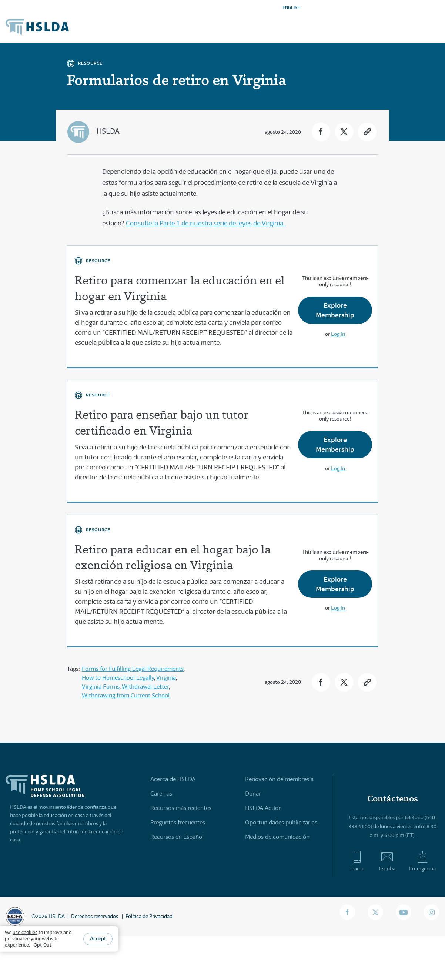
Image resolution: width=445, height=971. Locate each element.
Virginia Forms (101, 686)
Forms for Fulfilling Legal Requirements (133, 669)
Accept (98, 938)
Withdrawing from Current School (126, 695)
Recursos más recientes (180, 808)
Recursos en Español (177, 837)
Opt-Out (42, 945)
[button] (320, 132)
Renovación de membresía (279, 779)
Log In (338, 334)
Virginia (166, 678)
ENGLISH (291, 7)
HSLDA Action (263, 808)
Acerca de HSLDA (172, 779)
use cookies (25, 932)
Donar (253, 793)
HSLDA (108, 131)
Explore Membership (335, 310)
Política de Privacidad (149, 916)
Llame (357, 861)
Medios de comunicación (277, 837)
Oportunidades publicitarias (281, 822)
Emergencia (422, 861)
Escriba (387, 861)
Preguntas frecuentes (177, 822)
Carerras (161, 793)
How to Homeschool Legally (118, 678)
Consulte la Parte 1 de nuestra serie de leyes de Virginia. (206, 223)
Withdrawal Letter (145, 686)
